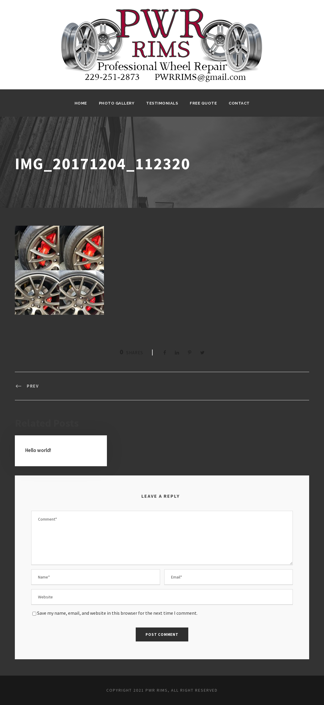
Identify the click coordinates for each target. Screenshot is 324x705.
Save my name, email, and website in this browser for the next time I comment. (117, 613)
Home (81, 103)
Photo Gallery (117, 103)
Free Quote (203, 103)
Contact (239, 103)
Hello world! (38, 450)
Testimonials (162, 103)
